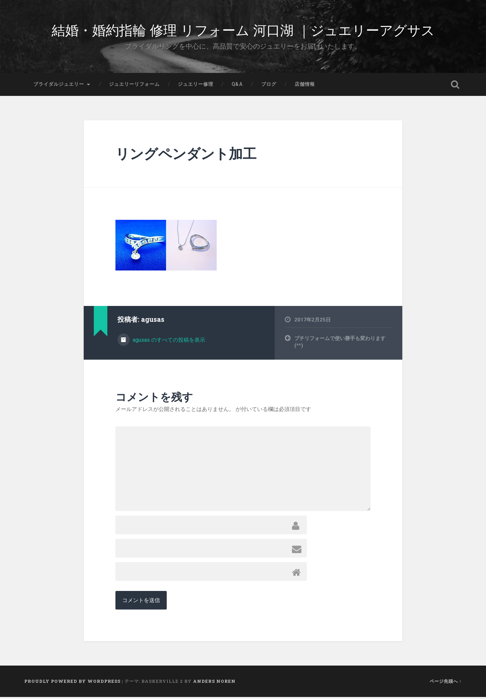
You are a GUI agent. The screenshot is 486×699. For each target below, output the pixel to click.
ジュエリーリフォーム (134, 86)
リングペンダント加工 (185, 156)
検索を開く (455, 86)
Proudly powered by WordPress (72, 683)
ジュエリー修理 (195, 86)
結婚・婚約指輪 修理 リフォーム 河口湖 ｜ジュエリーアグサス (243, 30)
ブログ (268, 86)
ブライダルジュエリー (58, 86)
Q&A (237, 86)
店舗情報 (305, 86)
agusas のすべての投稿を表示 (168, 342)
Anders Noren (214, 683)
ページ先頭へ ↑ (446, 683)
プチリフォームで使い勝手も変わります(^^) (339, 344)
